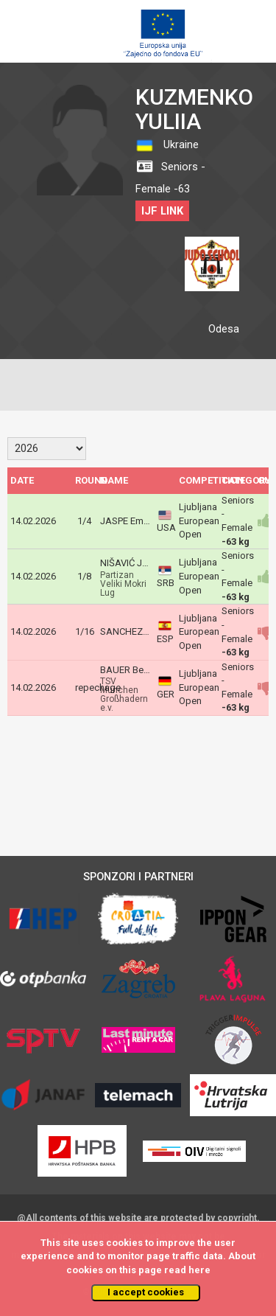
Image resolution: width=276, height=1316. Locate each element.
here (199, 1269)
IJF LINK (162, 210)
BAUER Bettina (131, 669)
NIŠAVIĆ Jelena (132, 562)
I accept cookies (145, 1292)
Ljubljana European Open (199, 520)
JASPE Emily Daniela (143, 520)
